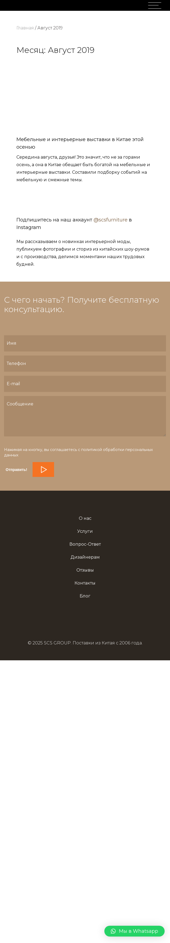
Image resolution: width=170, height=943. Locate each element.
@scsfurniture (111, 220)
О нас (85, 518)
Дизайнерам (85, 557)
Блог (85, 596)
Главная (25, 27)
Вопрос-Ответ (85, 544)
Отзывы (85, 570)
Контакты (85, 583)
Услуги (85, 531)
